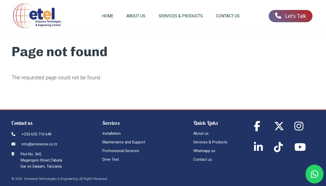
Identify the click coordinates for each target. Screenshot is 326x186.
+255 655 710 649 (36, 134)
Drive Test (110, 159)
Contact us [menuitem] (228, 16)
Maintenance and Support (123, 142)
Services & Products (210, 142)
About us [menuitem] (136, 16)
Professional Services (120, 150)
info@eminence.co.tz (39, 144)
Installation (111, 133)
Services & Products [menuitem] (181, 16)
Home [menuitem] (107, 16)
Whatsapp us (204, 150)
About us (201, 133)
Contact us (202, 159)
